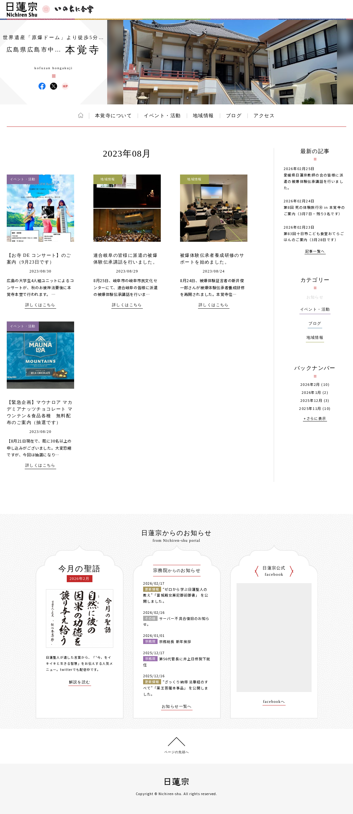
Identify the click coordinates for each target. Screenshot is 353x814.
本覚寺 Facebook (42, 86)
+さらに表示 (315, 419)
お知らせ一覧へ (177, 706)
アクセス (264, 115)
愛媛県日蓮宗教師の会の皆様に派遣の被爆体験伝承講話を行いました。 (313, 181)
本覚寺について (113, 115)
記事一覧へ (315, 251)
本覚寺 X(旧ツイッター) (53, 86)
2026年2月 (310, 384)
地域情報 (203, 115)
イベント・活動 (162, 115)
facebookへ (274, 702)
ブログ (234, 115)
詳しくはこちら (40, 305)
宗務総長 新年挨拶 (175, 641)
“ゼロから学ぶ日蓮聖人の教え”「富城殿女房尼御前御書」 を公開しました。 (175, 595)
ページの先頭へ (176, 752)
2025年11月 (310, 408)
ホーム (80, 115)
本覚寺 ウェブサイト (65, 86)
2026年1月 (312, 392)
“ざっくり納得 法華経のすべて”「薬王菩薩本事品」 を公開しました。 (175, 687)
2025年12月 (311, 400)
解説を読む (79, 682)
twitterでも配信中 (75, 669)
